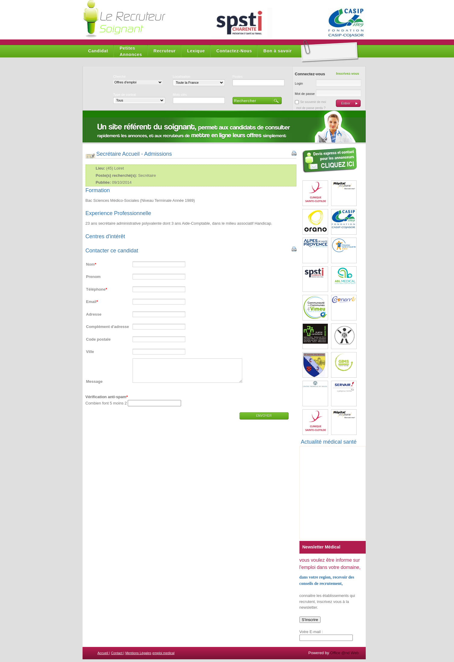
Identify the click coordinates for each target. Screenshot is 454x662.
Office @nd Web (344, 653)
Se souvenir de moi (313, 102)
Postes (238, 76)
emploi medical (163, 653)
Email (91, 301)
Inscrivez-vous (347, 73)
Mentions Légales (138, 653)
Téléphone (96, 289)
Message (94, 386)
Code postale (98, 339)
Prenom (93, 276)
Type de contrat (124, 94)
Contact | (117, 653)
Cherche (119, 76)
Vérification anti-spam (106, 401)
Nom (90, 264)
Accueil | (104, 653)
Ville (90, 351)
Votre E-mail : (311, 631)
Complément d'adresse (107, 326)
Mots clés (180, 94)
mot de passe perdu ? (311, 108)
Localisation (181, 76)
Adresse (94, 314)
